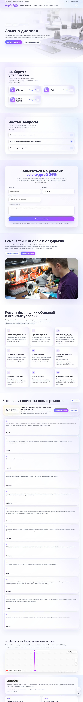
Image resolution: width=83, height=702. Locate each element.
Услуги (40, 5)
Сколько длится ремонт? (19, 148)
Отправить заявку (41, 219)
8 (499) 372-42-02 (74, 1)
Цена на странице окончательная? (22, 135)
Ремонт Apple (28, 5)
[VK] (69, 1)
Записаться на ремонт (32, 42)
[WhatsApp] (68, 1)
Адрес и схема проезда (12, 253)
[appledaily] (11, 5)
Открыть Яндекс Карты (61, 410)
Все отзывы (75, 400)
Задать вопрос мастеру (28, 253)
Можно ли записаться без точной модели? (25, 141)
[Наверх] (79, 689)
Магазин (45, 5)
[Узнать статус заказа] (79, 693)
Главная (22, 5)
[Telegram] (66, 1)
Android (35, 5)
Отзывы (56, 5)
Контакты (51, 5)
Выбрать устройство (13, 42)
